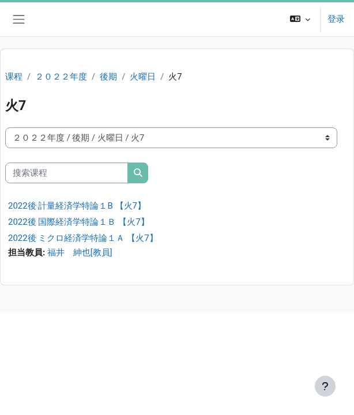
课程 (13, 76)
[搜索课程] (66, 173)
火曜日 (143, 76)
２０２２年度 (61, 76)
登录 (336, 19)
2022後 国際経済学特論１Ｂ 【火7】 (78, 222)
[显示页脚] (325, 386)
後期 (108, 76)
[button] (300, 19)
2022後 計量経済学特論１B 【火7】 (77, 206)
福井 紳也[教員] (79, 252)
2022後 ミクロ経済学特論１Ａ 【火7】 (83, 238)
